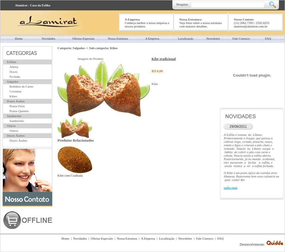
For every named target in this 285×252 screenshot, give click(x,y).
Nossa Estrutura (127, 238)
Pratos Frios (17, 106)
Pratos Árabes (16, 101)
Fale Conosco (204, 238)
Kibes (13, 96)
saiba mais (230, 187)
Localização (166, 238)
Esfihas (11, 62)
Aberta (14, 66)
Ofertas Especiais (102, 238)
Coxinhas (16, 91)
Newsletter (185, 238)
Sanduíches (14, 116)
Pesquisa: (182, 4)
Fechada (15, 76)
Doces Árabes (16, 135)
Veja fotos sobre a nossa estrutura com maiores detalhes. (200, 24)
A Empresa (148, 238)
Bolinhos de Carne (21, 86)
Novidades (80, 238)
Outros (11, 125)
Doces (14, 71)
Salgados (12, 81)
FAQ (220, 238)
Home (65, 238)
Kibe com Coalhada (74, 173)
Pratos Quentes (19, 111)
